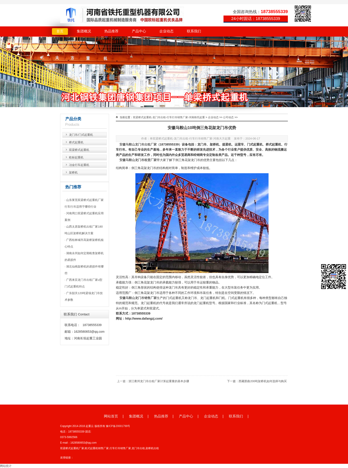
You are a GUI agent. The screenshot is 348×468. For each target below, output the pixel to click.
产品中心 (139, 31)
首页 (59, 31)
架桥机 (73, 172)
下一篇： (233, 381)
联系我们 (194, 31)
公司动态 (228, 117)
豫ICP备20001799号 (118, 426)
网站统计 (6, 466)
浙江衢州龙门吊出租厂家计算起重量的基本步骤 (159, 381)
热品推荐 (111, 31)
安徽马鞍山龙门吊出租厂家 (138, 144)
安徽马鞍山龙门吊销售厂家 (138, 298)
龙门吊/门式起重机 (81, 134)
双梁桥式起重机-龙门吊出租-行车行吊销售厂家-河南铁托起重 (169, 117)
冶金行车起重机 (79, 165)
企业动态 (166, 31)
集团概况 (84, 31)
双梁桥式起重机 (79, 149)
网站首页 (111, 416)
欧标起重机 (76, 157)
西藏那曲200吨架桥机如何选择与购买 (263, 381)
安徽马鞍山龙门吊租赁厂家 (138, 160)
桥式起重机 (76, 142)
